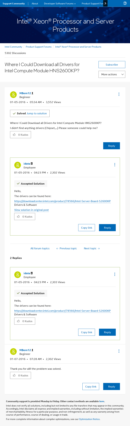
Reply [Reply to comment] (107, 227)
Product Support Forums (39, 46)
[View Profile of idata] (28, 164)
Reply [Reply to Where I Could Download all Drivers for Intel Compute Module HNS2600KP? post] (111, 146)
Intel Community (13, 46)
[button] (119, 94)
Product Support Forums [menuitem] (95, 3)
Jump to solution (32, 113)
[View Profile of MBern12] (26, 93)
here (101, 401)
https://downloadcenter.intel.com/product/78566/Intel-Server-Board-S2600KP (62, 201)
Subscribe (112, 64)
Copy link (86, 227)
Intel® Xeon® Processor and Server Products (78, 46)
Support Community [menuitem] (14, 3)
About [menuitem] (35, 3)
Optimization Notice (89, 419)
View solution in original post (31, 210)
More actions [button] (109, 74)
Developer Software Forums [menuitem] (59, 3)
